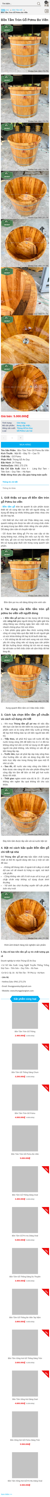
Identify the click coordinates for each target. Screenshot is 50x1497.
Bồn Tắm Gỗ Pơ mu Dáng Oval (25, 1236)
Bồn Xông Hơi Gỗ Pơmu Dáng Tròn (25, 1440)
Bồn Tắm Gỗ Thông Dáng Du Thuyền (25, 1277)
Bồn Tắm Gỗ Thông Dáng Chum (25, 1072)
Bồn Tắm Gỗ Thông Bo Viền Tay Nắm (25, 1317)
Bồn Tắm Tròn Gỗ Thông (25, 1031)
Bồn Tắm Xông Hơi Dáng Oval (25, 1399)
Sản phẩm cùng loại (25, 999)
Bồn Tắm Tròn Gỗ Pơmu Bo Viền (25, 1154)
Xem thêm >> (6, 1494)
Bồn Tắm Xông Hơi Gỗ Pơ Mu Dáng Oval (25, 1481)
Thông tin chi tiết (10, 482)
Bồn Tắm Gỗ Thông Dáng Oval (25, 1195)
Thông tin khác (9, 488)
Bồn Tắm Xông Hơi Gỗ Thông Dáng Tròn (25, 1358)
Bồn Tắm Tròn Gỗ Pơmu (25, 1113)
